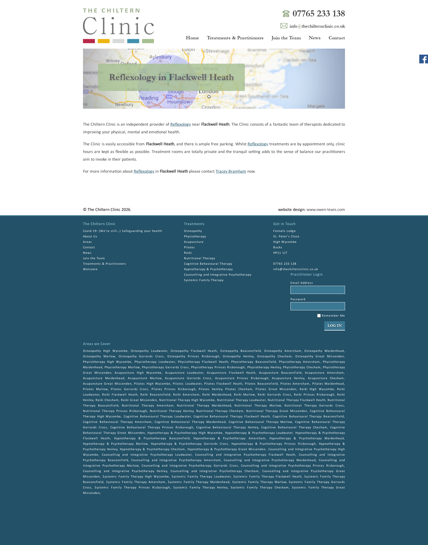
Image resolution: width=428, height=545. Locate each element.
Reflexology (180, 124)
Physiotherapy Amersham (299, 362)
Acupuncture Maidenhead (103, 378)
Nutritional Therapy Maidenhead (204, 405)
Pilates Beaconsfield (261, 383)
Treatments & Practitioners (235, 38)
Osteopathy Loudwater (149, 351)
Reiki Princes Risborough (314, 394)
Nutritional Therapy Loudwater (241, 400)
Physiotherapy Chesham (301, 367)
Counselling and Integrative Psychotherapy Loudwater (147, 454)
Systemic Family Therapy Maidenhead (199, 482)
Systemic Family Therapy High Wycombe (136, 476)
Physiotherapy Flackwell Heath (203, 362)
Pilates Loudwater (187, 383)
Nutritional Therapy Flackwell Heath (296, 400)
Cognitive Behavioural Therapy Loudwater (157, 416)
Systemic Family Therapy (204, 280)
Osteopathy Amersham (282, 351)
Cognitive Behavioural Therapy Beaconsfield (308, 416)
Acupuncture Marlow (145, 378)
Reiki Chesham (107, 400)
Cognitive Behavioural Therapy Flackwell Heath (232, 416)
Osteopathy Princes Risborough (193, 356)
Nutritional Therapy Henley (172, 411)
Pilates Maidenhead (328, 383)
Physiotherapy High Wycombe (107, 362)
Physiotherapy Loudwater (155, 362)
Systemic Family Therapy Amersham (135, 482)
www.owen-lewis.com (326, 210)
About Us (90, 236)
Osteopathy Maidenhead (324, 351)
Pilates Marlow (95, 389)
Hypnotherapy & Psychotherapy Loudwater (259, 433)
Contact (337, 38)
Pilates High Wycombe (152, 383)
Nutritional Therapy (199, 258)
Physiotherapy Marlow (122, 367)
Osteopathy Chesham (274, 356)
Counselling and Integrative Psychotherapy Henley (125, 471)
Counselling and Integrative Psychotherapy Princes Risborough (292, 465)
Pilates (189, 247)
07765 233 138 (319, 13)
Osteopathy (193, 231)
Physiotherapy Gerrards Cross (165, 367)
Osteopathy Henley (238, 356)
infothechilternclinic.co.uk (317, 26)
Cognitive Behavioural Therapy (208, 264)
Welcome (90, 269)
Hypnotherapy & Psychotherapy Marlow (115, 444)
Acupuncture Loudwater (184, 373)
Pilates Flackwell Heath (223, 383)
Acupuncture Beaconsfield (280, 373)
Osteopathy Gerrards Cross (141, 356)
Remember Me (331, 315)
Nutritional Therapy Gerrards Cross (314, 405)
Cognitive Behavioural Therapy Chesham (294, 427)
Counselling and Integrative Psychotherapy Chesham (214, 471)
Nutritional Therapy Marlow (257, 405)
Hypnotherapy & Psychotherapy (208, 269)
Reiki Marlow (244, 394)
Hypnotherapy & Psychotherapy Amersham (230, 438)
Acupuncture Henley (288, 378)
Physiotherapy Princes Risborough (218, 367)
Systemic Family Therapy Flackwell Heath (267, 476)
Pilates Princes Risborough (173, 389)
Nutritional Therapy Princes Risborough (115, 411)
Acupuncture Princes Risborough (242, 378)
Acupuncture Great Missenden (107, 383)
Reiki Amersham (186, 394)
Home (192, 38)
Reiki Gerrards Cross (274, 394)
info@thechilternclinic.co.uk (295, 269)
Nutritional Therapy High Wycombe (187, 400)
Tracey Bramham (231, 171)
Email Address (301, 283)
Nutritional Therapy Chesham (220, 411)
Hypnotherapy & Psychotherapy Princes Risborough (273, 444)
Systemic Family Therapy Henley (200, 487)
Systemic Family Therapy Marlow (259, 482)
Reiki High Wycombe (317, 389)
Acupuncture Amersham (324, 373)
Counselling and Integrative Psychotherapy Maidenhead (270, 460)
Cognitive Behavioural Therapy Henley (227, 427)
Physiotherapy (195, 236)
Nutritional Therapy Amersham (147, 405)
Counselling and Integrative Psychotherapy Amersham (176, 460)
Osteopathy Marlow (99, 356)
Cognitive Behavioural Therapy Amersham (117, 422)
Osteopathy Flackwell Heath (194, 351)
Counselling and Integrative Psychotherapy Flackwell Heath (245, 454)
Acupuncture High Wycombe (138, 373)
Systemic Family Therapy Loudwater (201, 476)
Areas (87, 242)
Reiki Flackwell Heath (120, 394)
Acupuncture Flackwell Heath (231, 373)
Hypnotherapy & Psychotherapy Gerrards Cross (189, 444)
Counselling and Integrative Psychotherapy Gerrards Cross (190, 465)
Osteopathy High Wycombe (105, 351)
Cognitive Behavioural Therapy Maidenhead (190, 422)
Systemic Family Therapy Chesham (260, 487)
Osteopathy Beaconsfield (240, 351)
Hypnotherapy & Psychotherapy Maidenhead (306, 438)
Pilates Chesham (238, 389)
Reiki (188, 253)
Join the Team (286, 38)
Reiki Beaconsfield (155, 394)
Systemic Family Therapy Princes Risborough (132, 487)
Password (297, 299)
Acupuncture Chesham (326, 378)
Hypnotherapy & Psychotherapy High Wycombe (184, 433)
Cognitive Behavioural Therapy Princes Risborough (151, 427)
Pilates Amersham (295, 383)
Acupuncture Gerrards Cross (188, 378)
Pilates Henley (210, 389)
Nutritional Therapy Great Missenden (276, 411)
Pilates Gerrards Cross (129, 389)
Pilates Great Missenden (275, 389)
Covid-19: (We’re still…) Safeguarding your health (122, 231)
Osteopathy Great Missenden (319, 356)
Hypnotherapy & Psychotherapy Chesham (152, 449)
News (315, 38)
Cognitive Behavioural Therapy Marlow (260, 422)
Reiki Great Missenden (139, 400)
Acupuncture (194, 242)
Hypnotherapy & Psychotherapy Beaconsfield (152, 438)
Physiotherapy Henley (264, 367)
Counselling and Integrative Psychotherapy (217, 274)
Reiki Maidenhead (216, 394)
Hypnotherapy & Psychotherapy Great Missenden (227, 449)
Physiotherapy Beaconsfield (253, 362)
